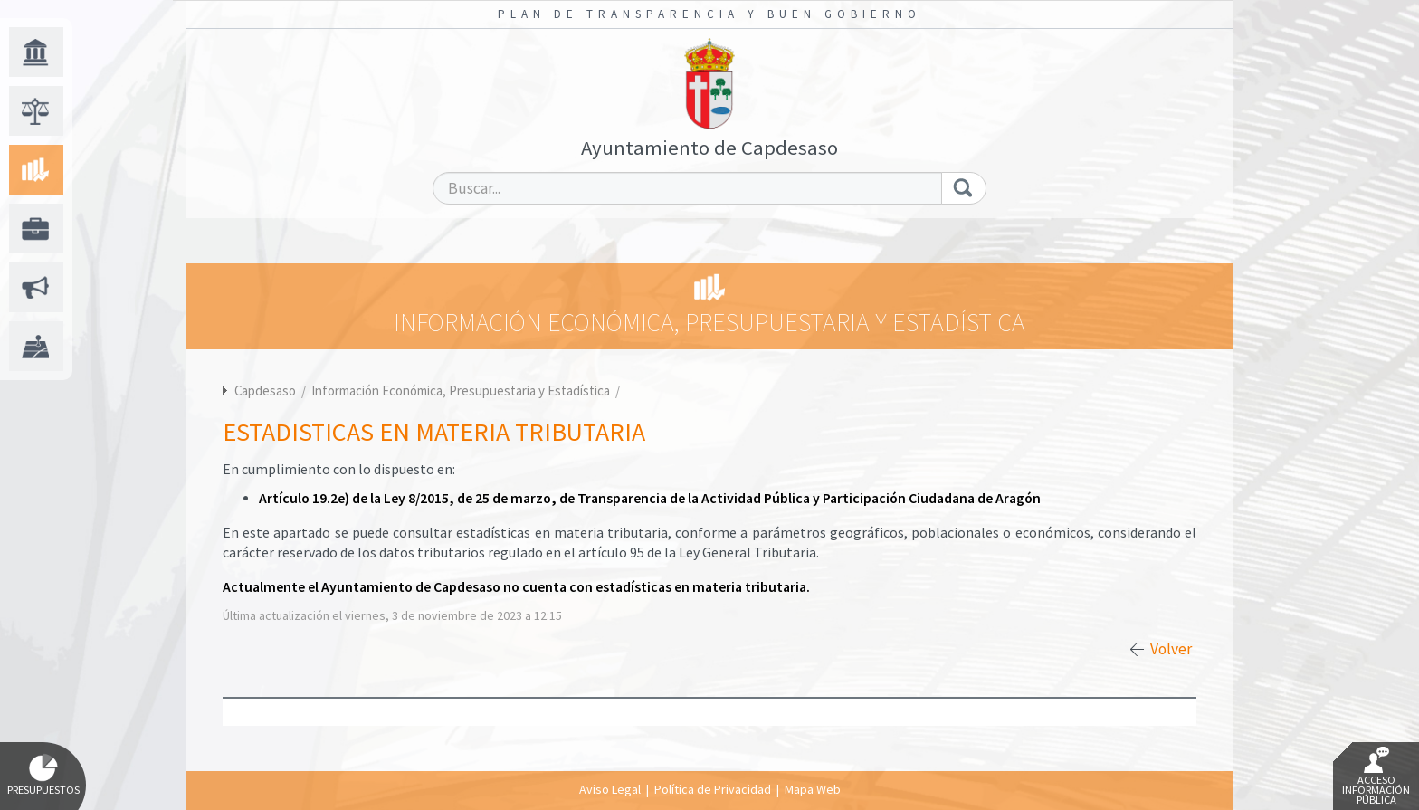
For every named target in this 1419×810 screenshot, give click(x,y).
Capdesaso (265, 390)
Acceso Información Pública (1376, 776)
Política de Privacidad (712, 789)
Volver (1171, 649)
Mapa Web (813, 789)
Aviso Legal (610, 789)
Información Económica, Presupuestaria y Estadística (462, 390)
